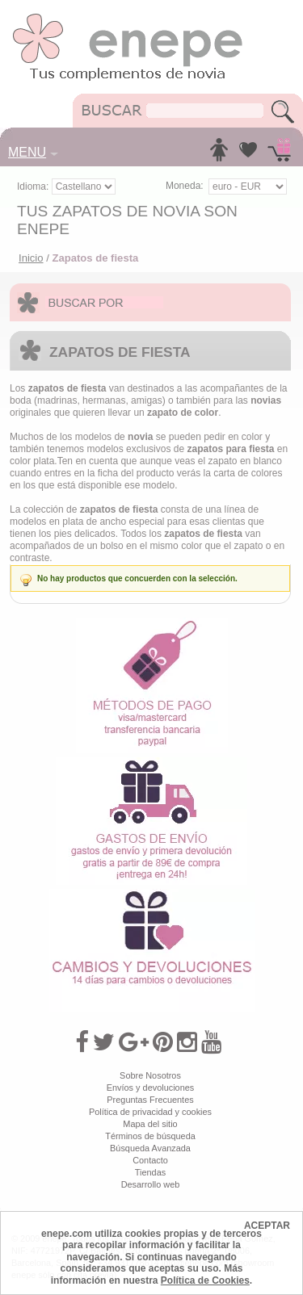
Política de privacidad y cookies (150, 1112)
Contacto (150, 1160)
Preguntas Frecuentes (150, 1099)
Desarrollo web (150, 1184)
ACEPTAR (267, 1225)
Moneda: (185, 185)
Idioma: (34, 186)
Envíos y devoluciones (151, 1087)
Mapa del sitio (150, 1124)
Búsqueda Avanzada (150, 1148)
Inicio (31, 258)
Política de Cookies (205, 1280)
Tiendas (150, 1172)
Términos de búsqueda (150, 1136)
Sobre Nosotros (150, 1075)
